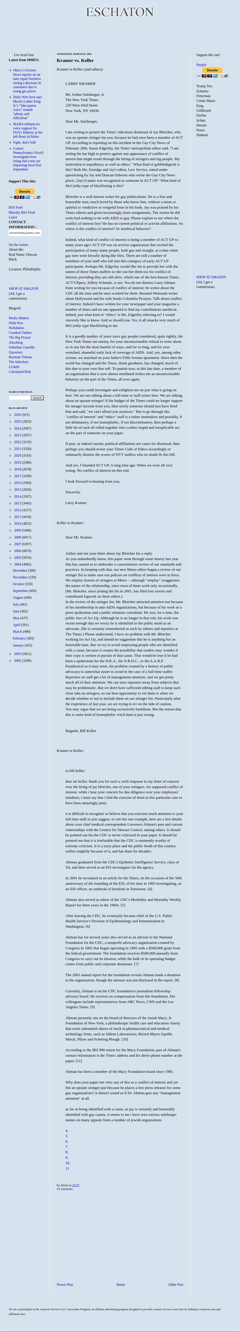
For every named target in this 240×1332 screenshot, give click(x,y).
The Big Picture (20, 337)
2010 (18, 523)
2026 (18, 415)
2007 (18, 544)
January (19, 645)
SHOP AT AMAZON (23, 288)
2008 (18, 537)
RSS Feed (16, 207)
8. (66, 1152)
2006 (18, 551)
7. (66, 1147)
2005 (18, 557)
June (16, 611)
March (18, 631)
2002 (18, 660)
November (21, 577)
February (19, 638)
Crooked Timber (20, 332)
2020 (18, 455)
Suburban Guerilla (21, 347)
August (18, 597)
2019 (18, 462)
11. (67, 1168)
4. (66, 1130)
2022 (18, 442)
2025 (18, 421)
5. (66, 1136)
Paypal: (201, 65)
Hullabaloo (16, 328)
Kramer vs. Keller (75, 60)
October (19, 584)
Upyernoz (15, 352)
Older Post (175, 1284)
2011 (18, 517)
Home (121, 1284)
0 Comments (65, 1189)
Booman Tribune (20, 357)
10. (67, 1163)
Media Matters (19, 318)
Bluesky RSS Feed (22, 212)
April (17, 625)
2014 (18, 496)
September (21, 591)
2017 (18, 476)
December (20, 570)
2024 (18, 428)
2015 (18, 489)
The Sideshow (19, 362)
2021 (18, 449)
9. (66, 1157)
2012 (18, 510)
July (16, 604)
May (16, 618)
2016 (18, 483)
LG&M (14, 367)
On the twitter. (19, 245)
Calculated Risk (20, 372)
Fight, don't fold (24, 142)
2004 (18, 564)
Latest (13, 217)
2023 (18, 435)
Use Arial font (22, 55)
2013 (18, 503)
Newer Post (65, 1284)
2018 (18, 469)
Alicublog (16, 342)
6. (66, 1141)
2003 (18, 654)
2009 (18, 530)
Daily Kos (16, 323)
